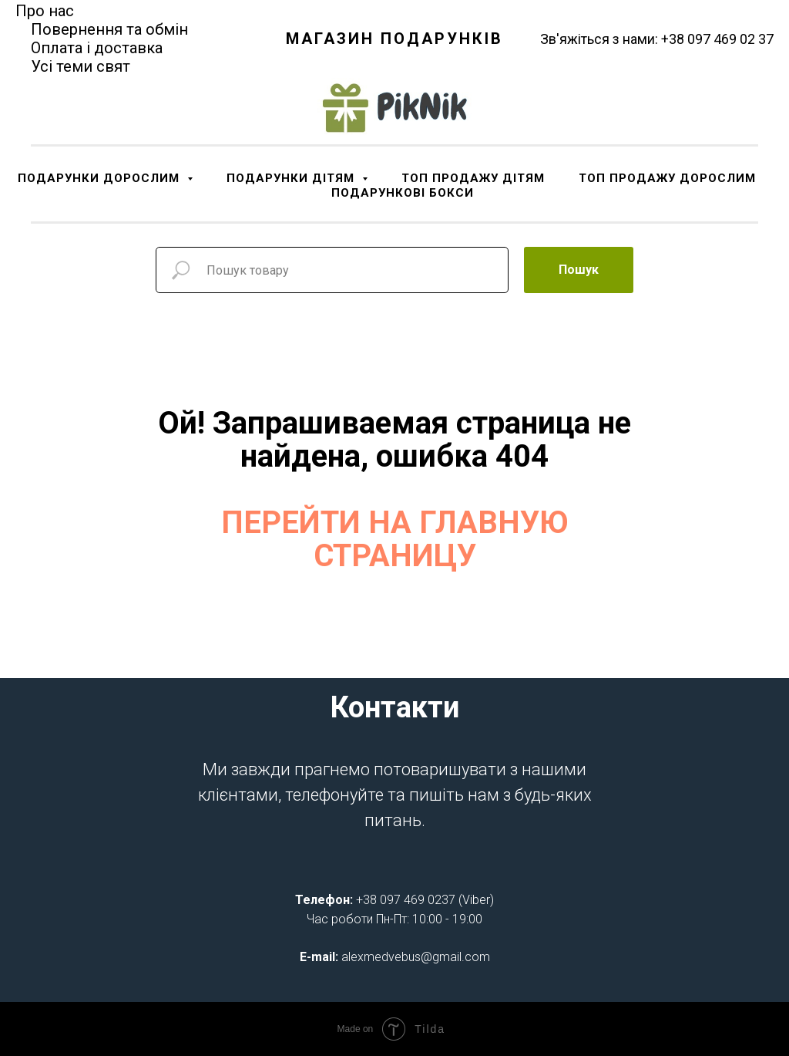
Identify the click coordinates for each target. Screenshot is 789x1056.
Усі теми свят (80, 66)
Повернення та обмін (109, 29)
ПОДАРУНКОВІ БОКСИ (402, 193)
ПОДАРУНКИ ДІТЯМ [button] (292, 178)
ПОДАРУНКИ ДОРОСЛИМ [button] (100, 178)
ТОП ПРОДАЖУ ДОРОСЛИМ (667, 178)
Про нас (44, 11)
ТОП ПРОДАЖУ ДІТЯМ (473, 178)
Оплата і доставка (97, 48)
